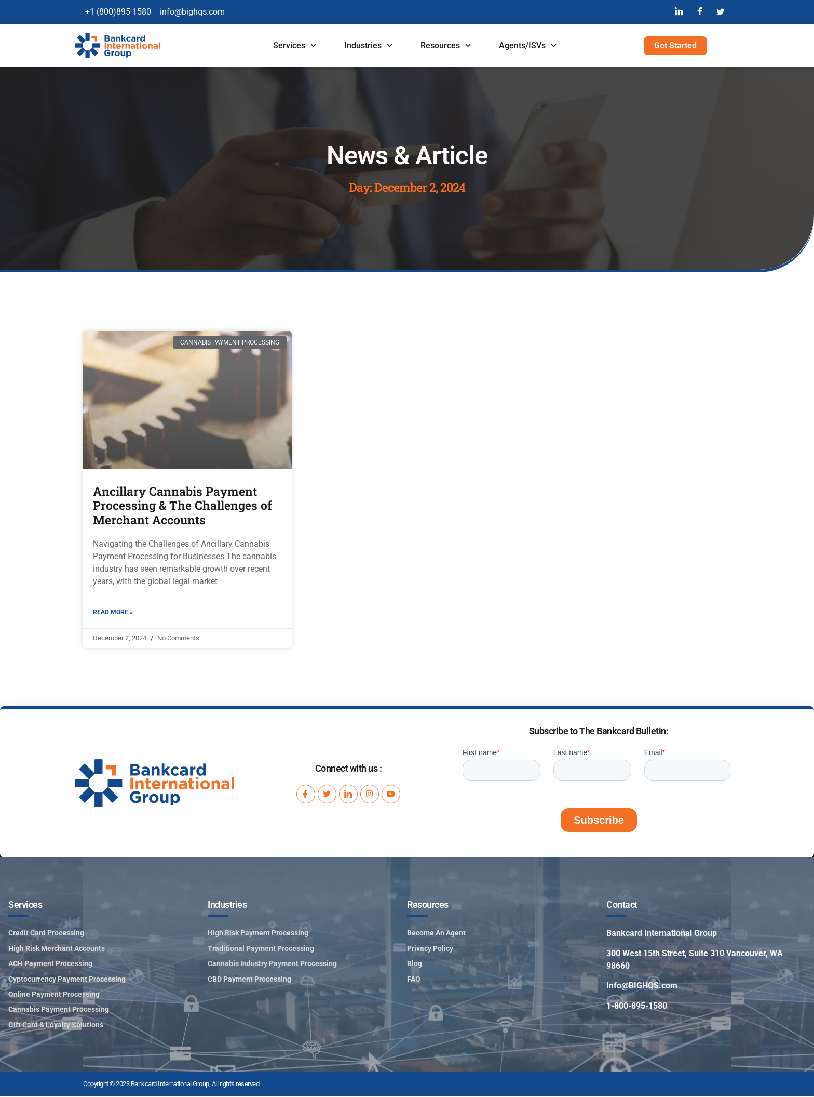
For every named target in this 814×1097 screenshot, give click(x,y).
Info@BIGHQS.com (641, 987)
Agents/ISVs (528, 45)
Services (294, 45)
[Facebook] (700, 12)
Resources (445, 45)
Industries (368, 45)
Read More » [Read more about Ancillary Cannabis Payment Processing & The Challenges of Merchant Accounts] (113, 612)
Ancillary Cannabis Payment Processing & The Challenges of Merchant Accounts (182, 505)
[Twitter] (720, 12)
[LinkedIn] (679, 12)
